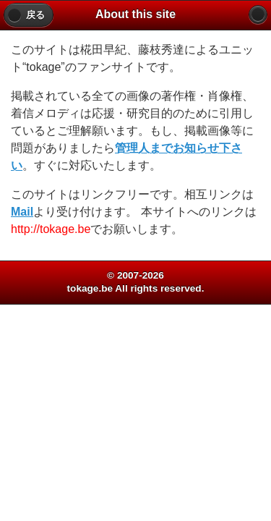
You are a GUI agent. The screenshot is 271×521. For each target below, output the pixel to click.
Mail (22, 212)
